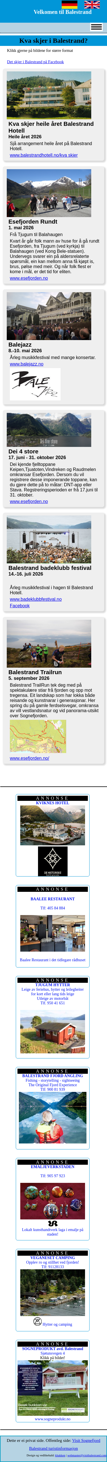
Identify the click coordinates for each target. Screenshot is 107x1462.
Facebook (20, 605)
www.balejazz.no (26, 364)
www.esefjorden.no (29, 278)
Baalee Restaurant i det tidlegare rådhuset (53, 960)
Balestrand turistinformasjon (53, 1448)
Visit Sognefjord (86, 1440)
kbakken (60, 1455)
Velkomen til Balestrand (63, 12)
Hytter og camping (57, 1324)
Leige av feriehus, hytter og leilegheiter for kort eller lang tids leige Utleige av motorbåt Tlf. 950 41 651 (53, 994)
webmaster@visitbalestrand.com (86, 1455)
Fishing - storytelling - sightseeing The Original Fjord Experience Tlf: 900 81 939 (52, 1083)
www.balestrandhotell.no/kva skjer (44, 155)
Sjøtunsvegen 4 (52, 1351)
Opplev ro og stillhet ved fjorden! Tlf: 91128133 (52, 1262)
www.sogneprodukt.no (53, 1419)
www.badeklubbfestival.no (36, 599)
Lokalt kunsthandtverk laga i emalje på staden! (52, 1232)
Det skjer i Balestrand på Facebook (35, 62)
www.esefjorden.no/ (29, 758)
